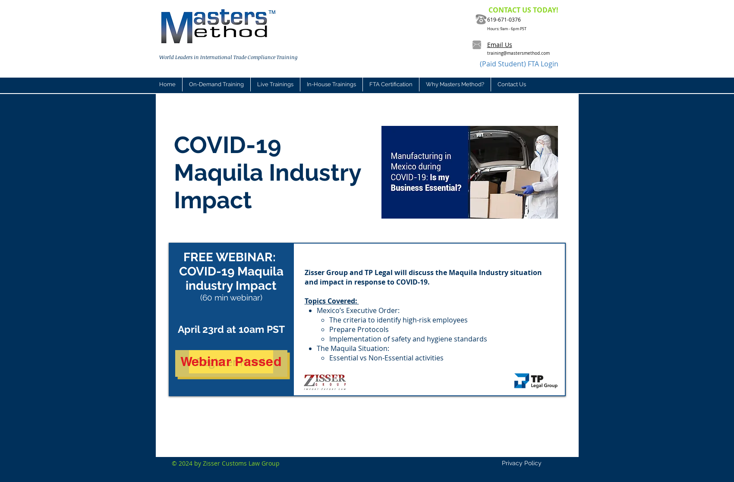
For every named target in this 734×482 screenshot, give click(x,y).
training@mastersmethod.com (518, 53)
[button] (275, 84)
